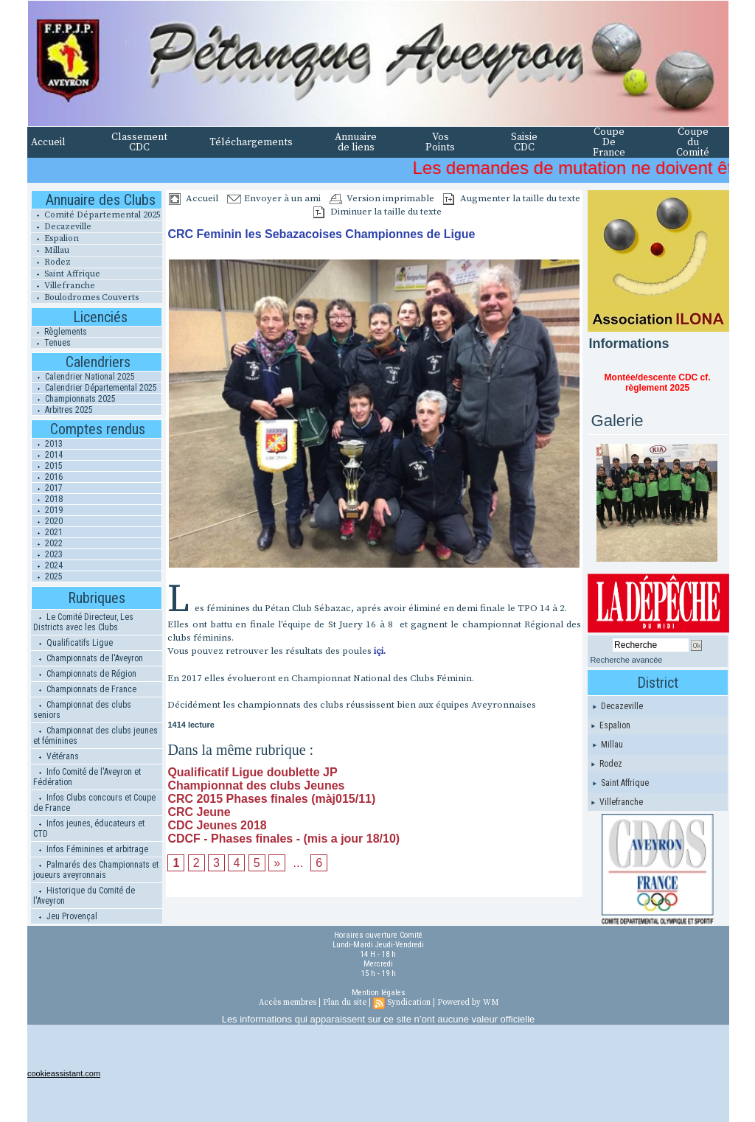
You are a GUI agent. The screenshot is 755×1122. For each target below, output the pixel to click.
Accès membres (287, 1002)
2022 (47, 543)
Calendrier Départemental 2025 (94, 388)
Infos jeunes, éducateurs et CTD (89, 828)
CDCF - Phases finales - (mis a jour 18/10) (283, 838)
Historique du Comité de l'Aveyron (84, 895)
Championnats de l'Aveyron (88, 658)
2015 (47, 466)
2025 (47, 576)
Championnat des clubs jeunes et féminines (95, 735)
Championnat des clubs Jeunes (255, 785)
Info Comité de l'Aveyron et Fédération (87, 777)
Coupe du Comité (692, 142)
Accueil (48, 142)
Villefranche (63, 285)
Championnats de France (84, 689)
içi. (380, 651)
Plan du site (344, 1002)
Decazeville (61, 226)
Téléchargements (251, 142)
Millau (50, 250)
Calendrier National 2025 (83, 377)
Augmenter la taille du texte (511, 198)
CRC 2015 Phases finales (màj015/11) (271, 798)
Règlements (59, 332)
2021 (47, 532)
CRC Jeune (198, 812)
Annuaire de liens (356, 142)
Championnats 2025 (74, 399)
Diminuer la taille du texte (377, 211)
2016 (47, 477)
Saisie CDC (524, 142)
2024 (47, 565)
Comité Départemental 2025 (96, 214)
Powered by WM (467, 1002)
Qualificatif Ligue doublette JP (252, 772)
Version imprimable (382, 198)
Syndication (409, 1002)
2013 (47, 444)
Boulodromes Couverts (85, 297)
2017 (47, 488)
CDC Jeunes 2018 (216, 825)
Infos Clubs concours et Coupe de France (94, 802)
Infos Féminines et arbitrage (90, 849)
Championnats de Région (84, 674)
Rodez (51, 262)
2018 (47, 499)
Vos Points (440, 142)
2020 (47, 521)
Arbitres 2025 (62, 410)
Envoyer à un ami (274, 198)
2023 (47, 554)
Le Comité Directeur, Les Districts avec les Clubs (83, 622)
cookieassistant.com (63, 1073)
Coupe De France (609, 142)
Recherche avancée (627, 659)
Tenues (51, 343)
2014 (47, 455)
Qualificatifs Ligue (73, 643)
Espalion (55, 238)
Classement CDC (139, 142)
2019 (47, 510)
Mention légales (379, 992)
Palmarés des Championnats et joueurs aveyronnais (96, 870)
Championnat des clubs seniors (82, 710)
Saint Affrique (65, 273)
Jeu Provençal (65, 916)
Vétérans (56, 756)
